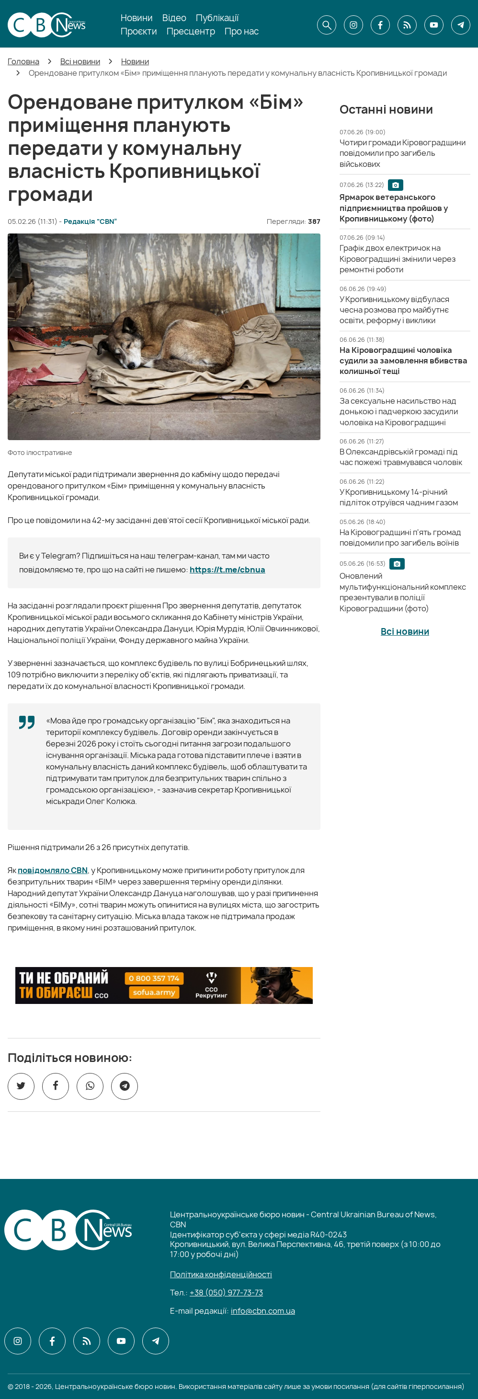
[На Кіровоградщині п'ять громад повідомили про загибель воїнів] (400, 537)
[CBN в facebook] (380, 25)
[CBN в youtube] (434, 25)
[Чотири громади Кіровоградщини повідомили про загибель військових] (403, 153)
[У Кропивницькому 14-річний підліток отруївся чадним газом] (399, 497)
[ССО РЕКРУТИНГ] (164, 985)
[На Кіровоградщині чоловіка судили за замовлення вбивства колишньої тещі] (403, 361)
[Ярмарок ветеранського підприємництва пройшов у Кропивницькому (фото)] (394, 208)
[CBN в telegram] (460, 25)
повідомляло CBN (53, 870)
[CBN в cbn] (407, 25)
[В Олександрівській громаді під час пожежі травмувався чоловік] (401, 456)
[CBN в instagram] (353, 25)
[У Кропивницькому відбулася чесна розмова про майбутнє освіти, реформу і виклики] (394, 310)
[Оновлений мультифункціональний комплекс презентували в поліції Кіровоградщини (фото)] (403, 592)
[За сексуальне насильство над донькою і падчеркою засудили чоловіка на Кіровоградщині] (399, 412)
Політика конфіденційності (221, 1274)
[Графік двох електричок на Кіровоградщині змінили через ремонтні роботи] (397, 259)
